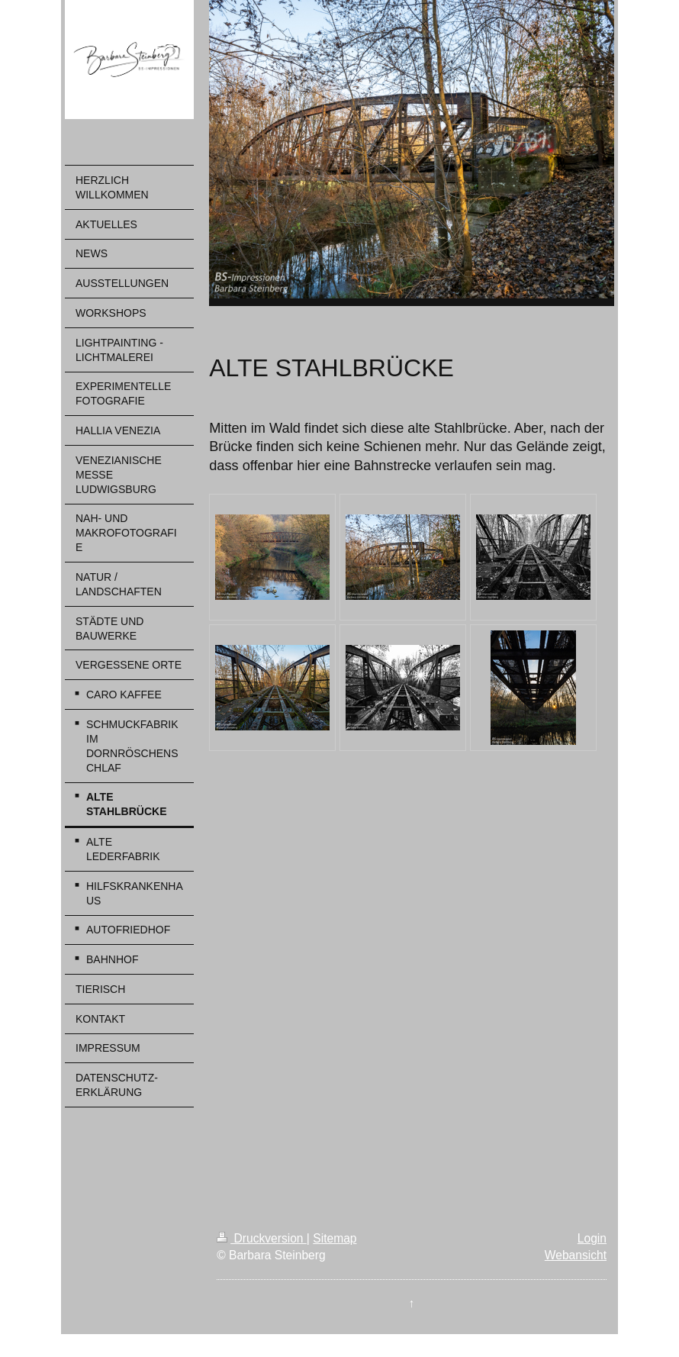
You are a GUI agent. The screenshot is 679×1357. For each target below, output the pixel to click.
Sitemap (334, 1238)
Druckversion (262, 1238)
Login (592, 1238)
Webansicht (576, 1255)
